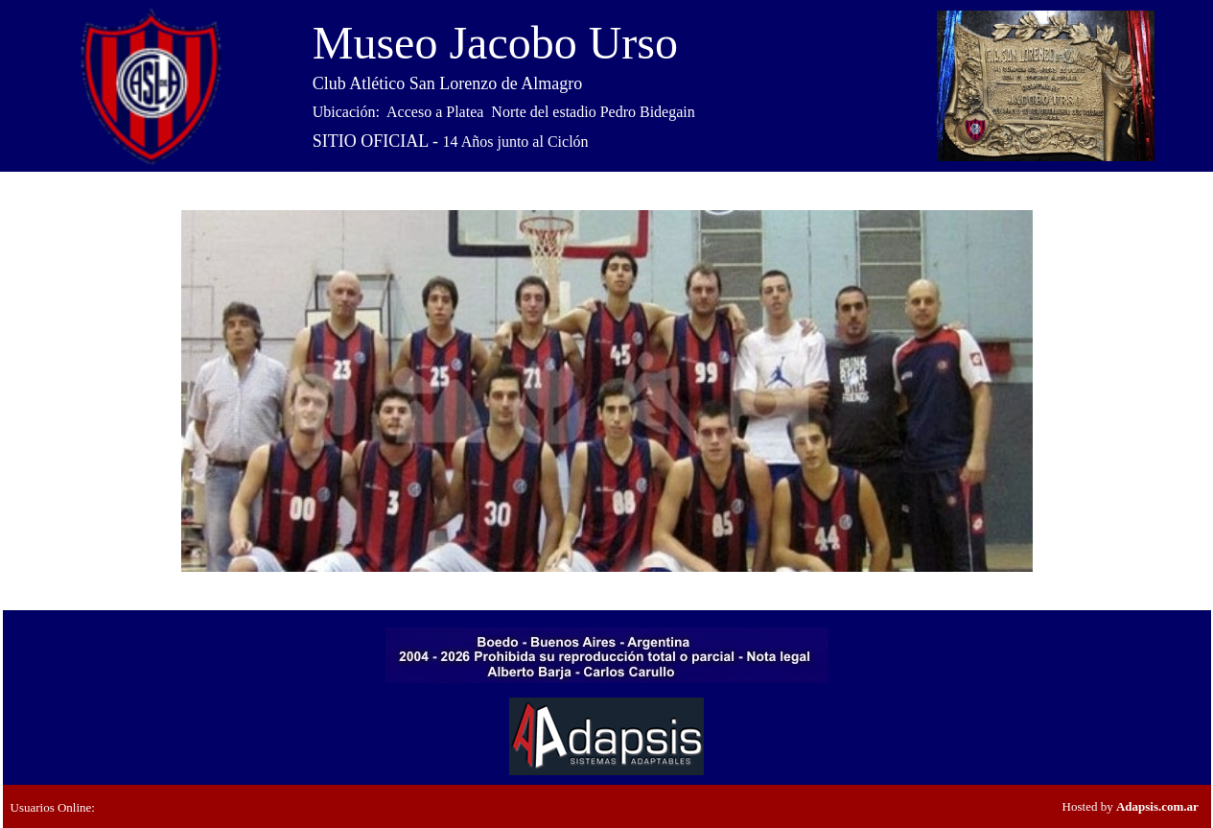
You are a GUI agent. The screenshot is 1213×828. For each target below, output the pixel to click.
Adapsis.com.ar (1157, 806)
